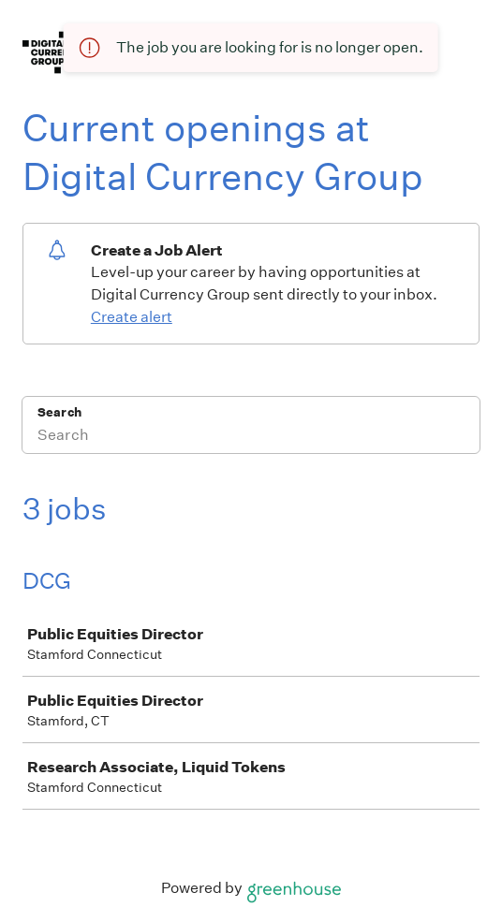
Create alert (131, 317)
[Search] (251, 437)
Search (59, 412)
